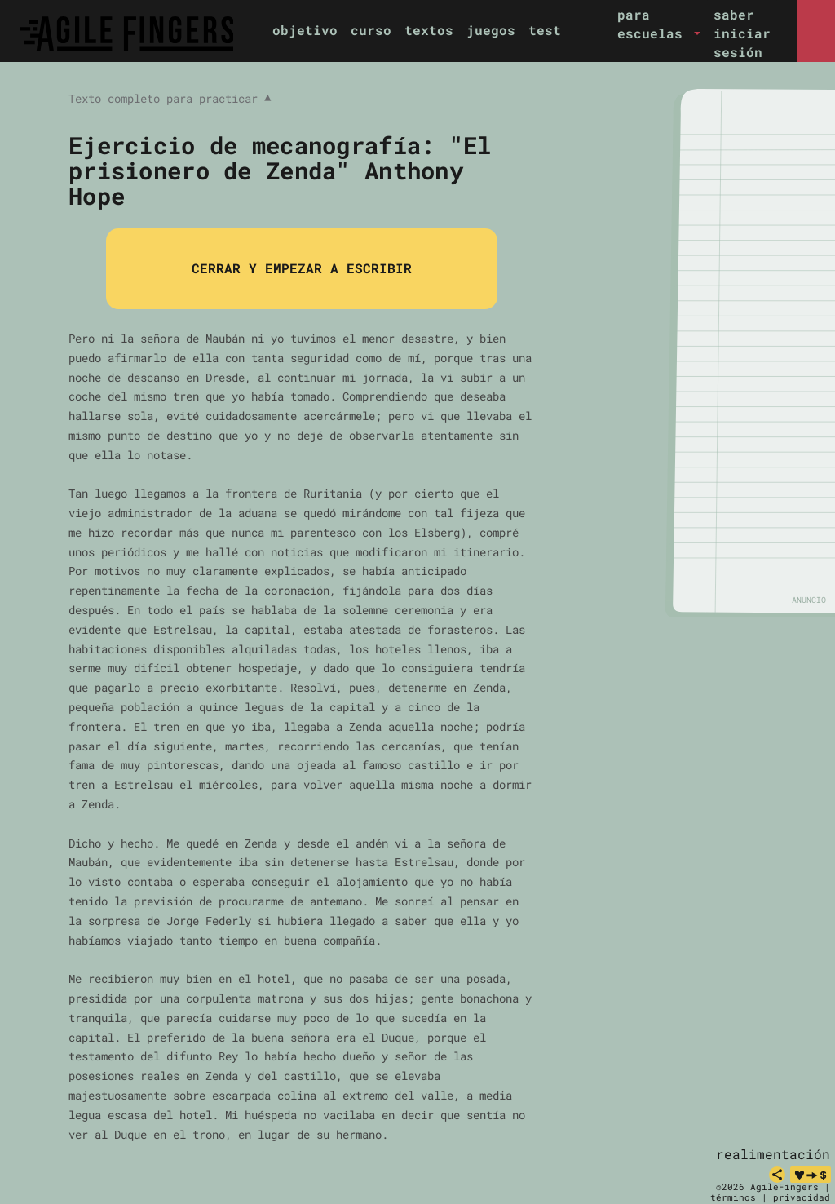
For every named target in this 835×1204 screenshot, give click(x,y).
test (544, 29)
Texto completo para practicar (169, 99)
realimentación (773, 1153)
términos (733, 1197)
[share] (777, 1174)
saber (734, 14)
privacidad (801, 1197)
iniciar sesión (742, 42)
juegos (490, 29)
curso (371, 29)
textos (428, 29)
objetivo (305, 29)
